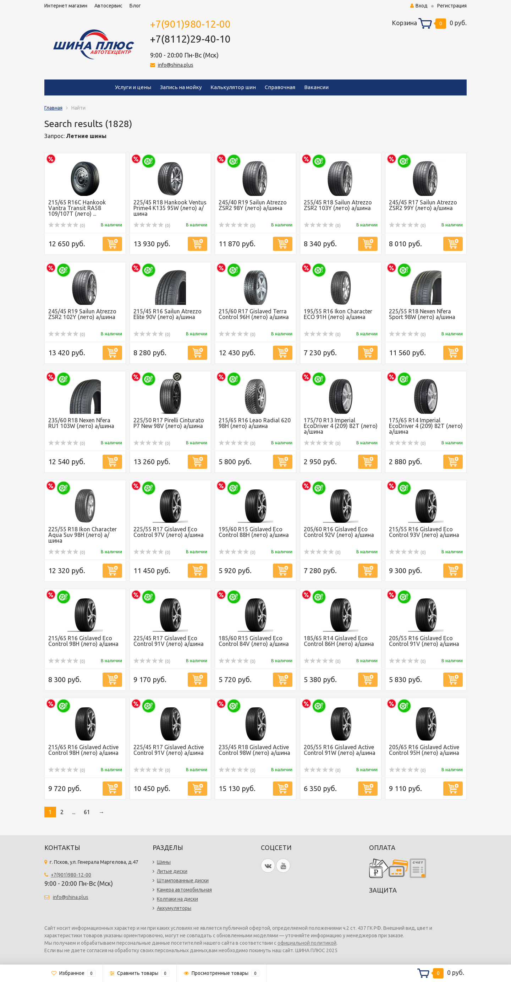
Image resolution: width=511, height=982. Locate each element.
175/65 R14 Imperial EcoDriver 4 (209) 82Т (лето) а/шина (426, 426)
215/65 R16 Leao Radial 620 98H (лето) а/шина (255, 423)
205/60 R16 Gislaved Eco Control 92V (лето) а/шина (339, 532)
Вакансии (316, 87)
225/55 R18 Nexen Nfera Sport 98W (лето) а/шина (422, 314)
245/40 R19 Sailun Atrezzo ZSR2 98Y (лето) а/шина (253, 205)
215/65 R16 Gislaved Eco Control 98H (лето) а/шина (83, 641)
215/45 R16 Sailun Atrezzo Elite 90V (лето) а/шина (167, 314)
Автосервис (108, 6)
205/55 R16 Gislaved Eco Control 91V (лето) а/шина (424, 641)
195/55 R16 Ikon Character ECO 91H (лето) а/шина (338, 314)
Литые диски (172, 871)
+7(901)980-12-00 (190, 23)
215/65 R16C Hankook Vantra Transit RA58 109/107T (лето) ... (77, 208)
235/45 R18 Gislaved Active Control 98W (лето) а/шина (254, 750)
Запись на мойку (181, 87)
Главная (53, 108)
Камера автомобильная (184, 890)
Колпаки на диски (177, 899)
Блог (135, 6)
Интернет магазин (65, 6)
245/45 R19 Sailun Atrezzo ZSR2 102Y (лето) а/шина (82, 314)
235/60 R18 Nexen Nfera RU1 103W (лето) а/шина (81, 423)
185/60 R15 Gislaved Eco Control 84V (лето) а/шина (254, 641)
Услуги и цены (133, 87)
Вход (419, 6)
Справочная (280, 87)
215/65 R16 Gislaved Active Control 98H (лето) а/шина (83, 750)
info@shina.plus (175, 65)
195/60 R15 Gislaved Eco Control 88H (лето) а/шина (254, 532)
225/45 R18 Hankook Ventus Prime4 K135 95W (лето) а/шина (170, 208)
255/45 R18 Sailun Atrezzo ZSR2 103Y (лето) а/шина (338, 205)
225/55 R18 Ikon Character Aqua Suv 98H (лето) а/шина (82, 535)
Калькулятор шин (233, 87)
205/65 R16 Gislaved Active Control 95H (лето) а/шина (424, 750)
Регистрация (452, 6)
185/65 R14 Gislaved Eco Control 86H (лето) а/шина (339, 641)
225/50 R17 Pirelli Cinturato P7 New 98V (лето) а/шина (168, 423)
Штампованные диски (183, 880)
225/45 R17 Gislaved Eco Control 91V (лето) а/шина (168, 641)
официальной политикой (307, 943)
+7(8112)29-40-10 (190, 38)
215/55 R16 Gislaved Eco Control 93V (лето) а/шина (424, 532)
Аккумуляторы (174, 908)
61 (87, 812)
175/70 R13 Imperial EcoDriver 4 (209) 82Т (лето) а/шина (341, 426)
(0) (66, 225)
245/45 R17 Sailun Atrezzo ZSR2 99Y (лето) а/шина (423, 205)
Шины (164, 862)
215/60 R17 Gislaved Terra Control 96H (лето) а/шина (254, 314)
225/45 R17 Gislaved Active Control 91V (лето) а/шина (168, 750)
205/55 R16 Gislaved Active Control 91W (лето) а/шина (339, 750)
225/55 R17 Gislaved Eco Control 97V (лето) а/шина (168, 532)
